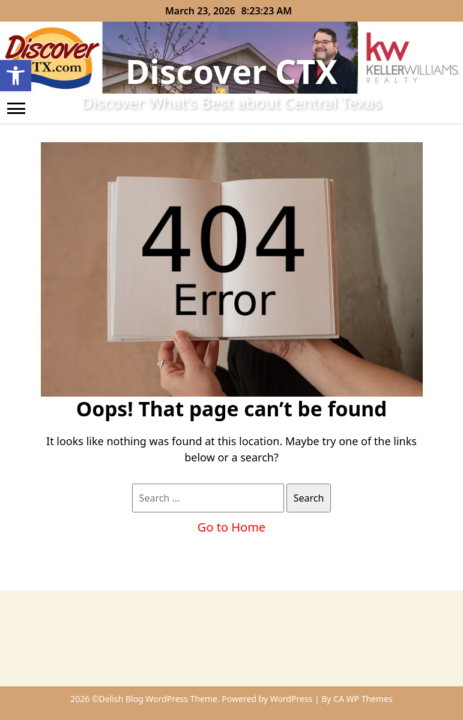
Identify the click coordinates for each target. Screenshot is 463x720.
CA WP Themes (363, 698)
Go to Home (231, 527)
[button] (15, 75)
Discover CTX (231, 71)
